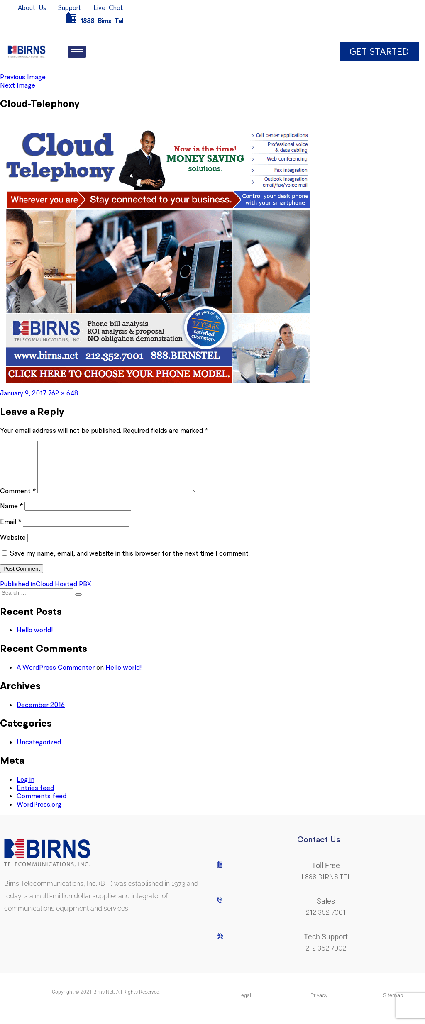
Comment (18, 501)
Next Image (17, 85)
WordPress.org (39, 814)
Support (69, 8)
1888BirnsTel (94, 21)
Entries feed (35, 797)
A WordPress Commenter (56, 677)
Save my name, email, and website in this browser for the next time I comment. (130, 563)
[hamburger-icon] (77, 52)
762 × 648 (63, 393)
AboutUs (32, 8)
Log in (25, 789)
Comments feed (41, 806)
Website (13, 547)
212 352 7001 (326, 922)
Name (11, 516)
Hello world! (35, 640)
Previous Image (23, 77)
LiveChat (108, 8)
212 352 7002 (325, 958)
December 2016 (41, 714)
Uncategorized (39, 752)
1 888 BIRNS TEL (325, 887)
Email (10, 531)
